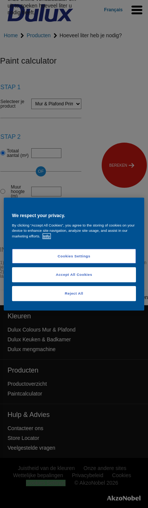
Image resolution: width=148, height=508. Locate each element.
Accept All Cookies (74, 275)
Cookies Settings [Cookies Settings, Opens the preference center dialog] (74, 256)
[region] (74, 254)
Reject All (74, 293)
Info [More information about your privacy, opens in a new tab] (46, 236)
